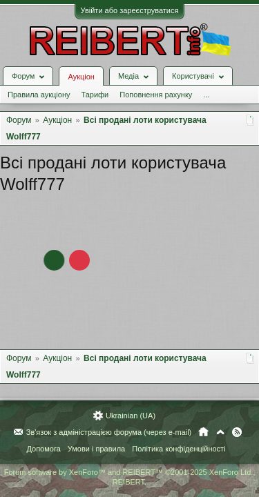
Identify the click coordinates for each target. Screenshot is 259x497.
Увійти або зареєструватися (130, 10)
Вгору (220, 432)
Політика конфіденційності (178, 449)
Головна (203, 432)
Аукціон (81, 76)
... (206, 94)
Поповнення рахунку (155, 94)
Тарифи (94, 94)
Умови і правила (96, 449)
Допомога (43, 449)
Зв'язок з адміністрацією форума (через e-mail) (109, 432)
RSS (237, 432)
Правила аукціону (39, 94)
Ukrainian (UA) (130, 415)
